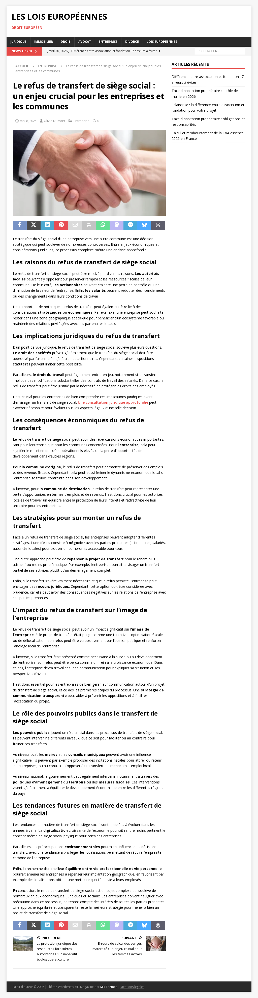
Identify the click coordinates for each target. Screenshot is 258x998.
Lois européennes (162, 41)
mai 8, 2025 (28, 120)
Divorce (132, 41)
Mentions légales (132, 987)
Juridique (18, 41)
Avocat (84, 41)
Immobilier (43, 41)
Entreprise (108, 41)
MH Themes (108, 987)
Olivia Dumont (54, 120)
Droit (66, 41)
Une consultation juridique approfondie (113, 402)
